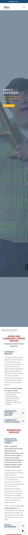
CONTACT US (8, 106)
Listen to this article (10, 330)
